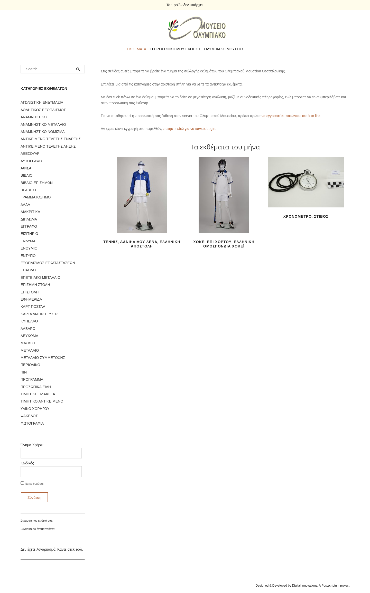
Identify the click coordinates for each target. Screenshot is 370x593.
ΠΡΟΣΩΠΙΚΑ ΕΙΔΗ (36, 387)
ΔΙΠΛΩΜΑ (29, 219)
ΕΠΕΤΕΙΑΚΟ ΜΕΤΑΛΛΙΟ (40, 277)
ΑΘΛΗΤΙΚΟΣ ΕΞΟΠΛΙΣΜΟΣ (43, 110)
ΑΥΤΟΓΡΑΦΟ (31, 161)
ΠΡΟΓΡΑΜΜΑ (32, 379)
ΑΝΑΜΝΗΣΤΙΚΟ (34, 117)
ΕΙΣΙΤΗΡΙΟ (29, 234)
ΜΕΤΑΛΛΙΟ (30, 350)
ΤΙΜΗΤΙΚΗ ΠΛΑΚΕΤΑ (38, 394)
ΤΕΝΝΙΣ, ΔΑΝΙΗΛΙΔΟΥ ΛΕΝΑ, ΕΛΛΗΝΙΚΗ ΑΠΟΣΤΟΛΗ (141, 244)
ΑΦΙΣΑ (26, 168)
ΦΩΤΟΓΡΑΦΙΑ (32, 423)
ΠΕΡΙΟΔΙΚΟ (30, 365)
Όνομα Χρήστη (32, 445)
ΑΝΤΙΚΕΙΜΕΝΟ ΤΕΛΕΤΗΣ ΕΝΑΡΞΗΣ (51, 139)
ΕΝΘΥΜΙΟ (29, 248)
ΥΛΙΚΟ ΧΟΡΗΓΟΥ (35, 409)
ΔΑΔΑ (25, 205)
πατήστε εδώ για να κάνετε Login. (189, 129)
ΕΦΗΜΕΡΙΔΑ (31, 299)
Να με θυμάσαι (34, 483)
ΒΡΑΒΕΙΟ (28, 190)
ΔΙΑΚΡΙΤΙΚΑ (30, 212)
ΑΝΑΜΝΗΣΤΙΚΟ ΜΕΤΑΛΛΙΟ (43, 124)
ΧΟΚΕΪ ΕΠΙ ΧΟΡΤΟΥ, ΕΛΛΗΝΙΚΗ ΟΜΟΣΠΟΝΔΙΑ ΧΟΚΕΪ (223, 244)
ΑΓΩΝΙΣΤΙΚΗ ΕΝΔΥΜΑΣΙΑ (42, 102)
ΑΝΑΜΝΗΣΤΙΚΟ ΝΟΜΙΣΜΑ (43, 132)
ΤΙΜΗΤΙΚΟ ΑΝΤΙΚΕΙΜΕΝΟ (42, 401)
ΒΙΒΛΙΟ (27, 175)
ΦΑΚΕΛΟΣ (29, 416)
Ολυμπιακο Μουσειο (223, 49)
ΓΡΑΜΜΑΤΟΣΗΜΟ (36, 197)
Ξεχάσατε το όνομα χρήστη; (38, 528)
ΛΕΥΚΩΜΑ (29, 336)
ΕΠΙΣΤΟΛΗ (30, 292)
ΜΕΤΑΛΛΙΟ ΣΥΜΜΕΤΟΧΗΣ (43, 358)
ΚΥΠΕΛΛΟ (29, 321)
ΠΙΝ (24, 372)
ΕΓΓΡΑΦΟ (29, 226)
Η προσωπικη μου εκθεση (175, 49)
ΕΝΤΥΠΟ (28, 256)
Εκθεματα (136, 49)
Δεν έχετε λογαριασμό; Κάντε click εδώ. (52, 549)
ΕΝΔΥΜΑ (28, 241)
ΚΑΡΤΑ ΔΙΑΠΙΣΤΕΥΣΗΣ (39, 314)
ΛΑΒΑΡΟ (28, 329)
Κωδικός (27, 463)
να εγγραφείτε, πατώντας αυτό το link (291, 116)
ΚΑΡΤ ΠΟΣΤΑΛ (33, 306)
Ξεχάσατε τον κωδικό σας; (37, 520)
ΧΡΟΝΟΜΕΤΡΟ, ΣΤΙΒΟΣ (306, 216)
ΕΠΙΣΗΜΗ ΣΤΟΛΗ (35, 285)
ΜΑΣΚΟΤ (28, 343)
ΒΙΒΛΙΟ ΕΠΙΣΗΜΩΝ (37, 183)
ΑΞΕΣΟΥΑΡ (30, 153)
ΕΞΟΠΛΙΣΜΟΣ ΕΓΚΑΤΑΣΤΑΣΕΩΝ (48, 263)
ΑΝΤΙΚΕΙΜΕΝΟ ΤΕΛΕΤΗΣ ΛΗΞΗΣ (48, 146)
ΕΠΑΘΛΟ (28, 270)
